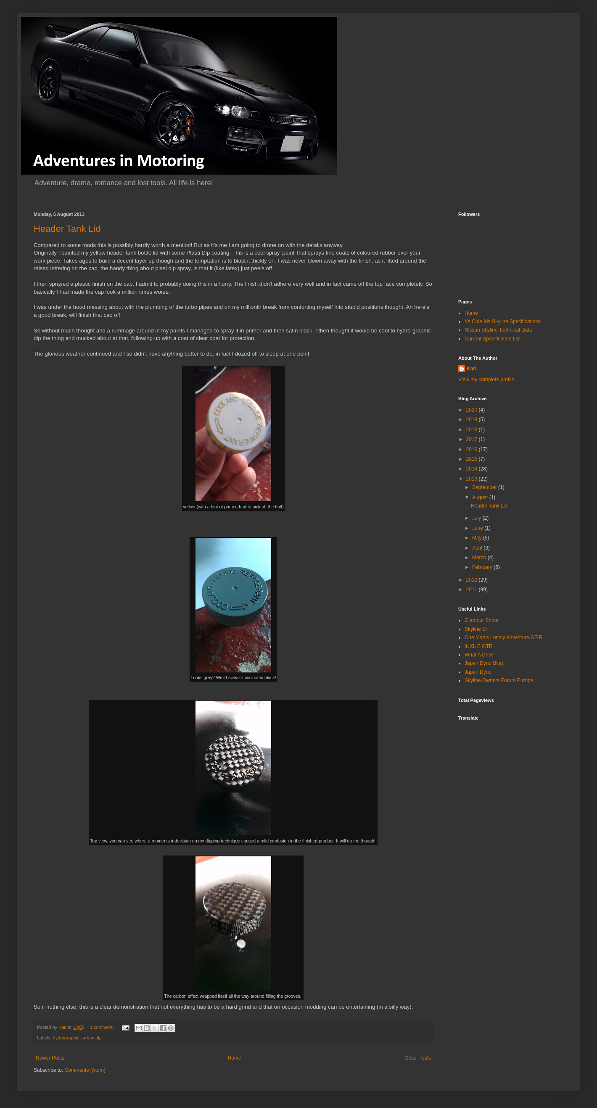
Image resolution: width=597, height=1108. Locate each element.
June (478, 528)
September (485, 487)
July (477, 518)
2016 (472, 449)
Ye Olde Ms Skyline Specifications (503, 321)
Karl (471, 369)
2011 (472, 590)
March (480, 558)
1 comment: (102, 1027)
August (480, 497)
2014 (472, 469)
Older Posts (417, 1058)
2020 (472, 410)
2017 (472, 439)
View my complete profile (486, 380)
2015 (472, 459)
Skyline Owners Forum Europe (499, 680)
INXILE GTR (479, 646)
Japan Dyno (478, 672)
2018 (472, 430)
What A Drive (479, 655)
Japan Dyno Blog (484, 663)
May (477, 538)
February (483, 567)
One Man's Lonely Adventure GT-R (504, 637)
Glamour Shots (481, 620)
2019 (472, 419)
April (477, 548)
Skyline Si (476, 629)
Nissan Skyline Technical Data (498, 330)
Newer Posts (50, 1058)
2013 (472, 479)
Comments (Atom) (84, 1070)
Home (234, 1058)
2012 (472, 580)
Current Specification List (492, 339)
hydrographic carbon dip (77, 1037)
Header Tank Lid (67, 228)
